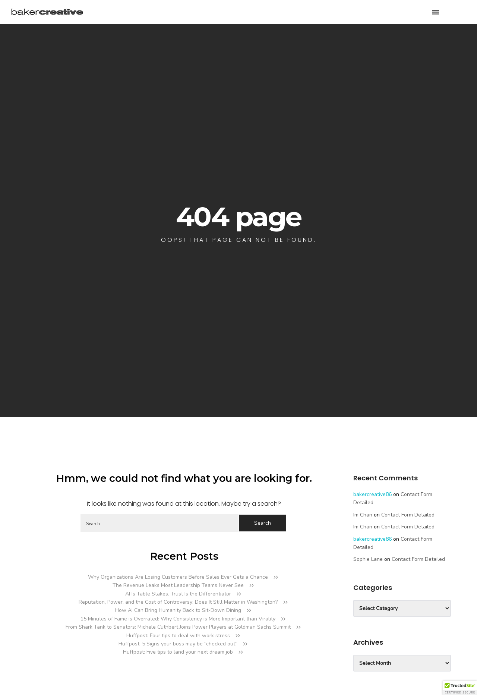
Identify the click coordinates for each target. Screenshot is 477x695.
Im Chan (362, 514)
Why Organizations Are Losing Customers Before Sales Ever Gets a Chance (178, 577)
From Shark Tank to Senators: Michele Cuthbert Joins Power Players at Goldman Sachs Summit (178, 627)
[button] (460, 688)
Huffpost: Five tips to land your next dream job (178, 651)
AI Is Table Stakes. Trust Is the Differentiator (178, 593)
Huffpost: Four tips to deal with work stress (178, 635)
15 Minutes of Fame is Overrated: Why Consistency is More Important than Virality (177, 618)
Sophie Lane (368, 559)
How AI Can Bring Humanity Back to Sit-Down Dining (178, 610)
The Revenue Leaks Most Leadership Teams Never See (178, 585)
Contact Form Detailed (408, 514)
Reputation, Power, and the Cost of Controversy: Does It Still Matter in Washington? (178, 602)
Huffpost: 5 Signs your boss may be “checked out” (178, 643)
